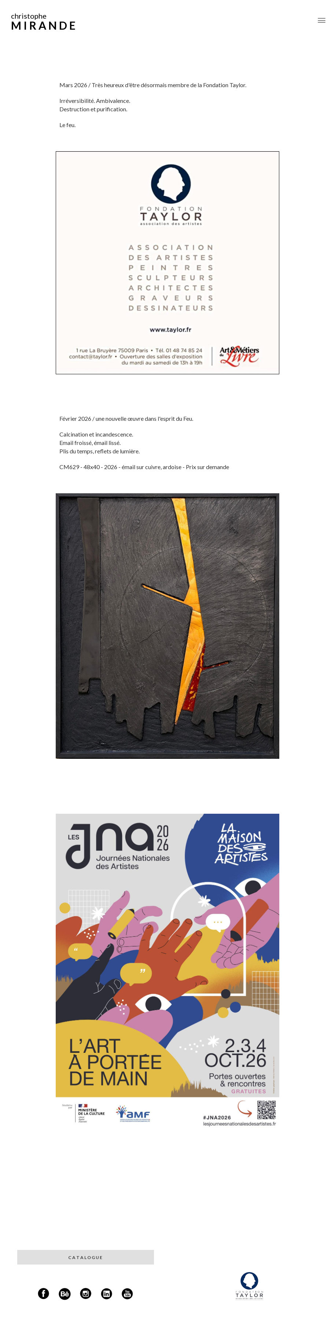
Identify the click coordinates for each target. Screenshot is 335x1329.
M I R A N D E (43, 25)
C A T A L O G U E (85, 1257)
